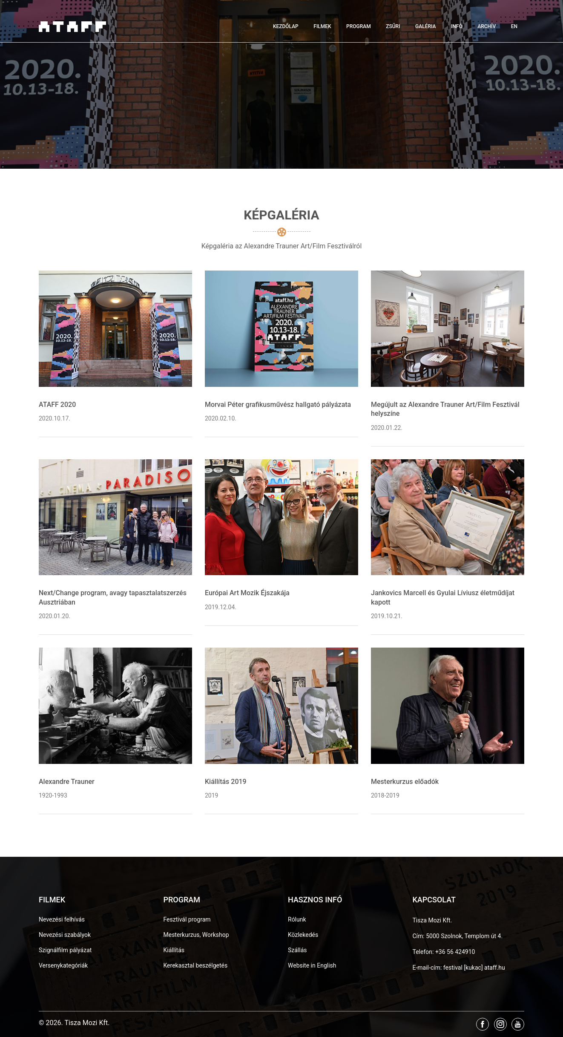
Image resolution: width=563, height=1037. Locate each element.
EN (514, 26)
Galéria (425, 26)
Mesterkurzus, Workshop (196, 934)
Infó (456, 26)
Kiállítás (174, 950)
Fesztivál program (187, 919)
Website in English (312, 965)
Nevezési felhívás (62, 919)
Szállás (297, 950)
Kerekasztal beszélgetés (196, 965)
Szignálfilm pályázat (65, 950)
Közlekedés (303, 934)
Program (358, 26)
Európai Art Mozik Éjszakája (247, 593)
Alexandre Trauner (67, 782)
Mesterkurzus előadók (405, 782)
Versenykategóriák (63, 965)
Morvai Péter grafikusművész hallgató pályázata (278, 404)
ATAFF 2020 (57, 404)
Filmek (322, 26)
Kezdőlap (286, 26)
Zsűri (393, 26)
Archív (486, 26)
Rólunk (297, 919)
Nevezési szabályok (65, 934)
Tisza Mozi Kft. (432, 920)
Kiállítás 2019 (226, 782)
